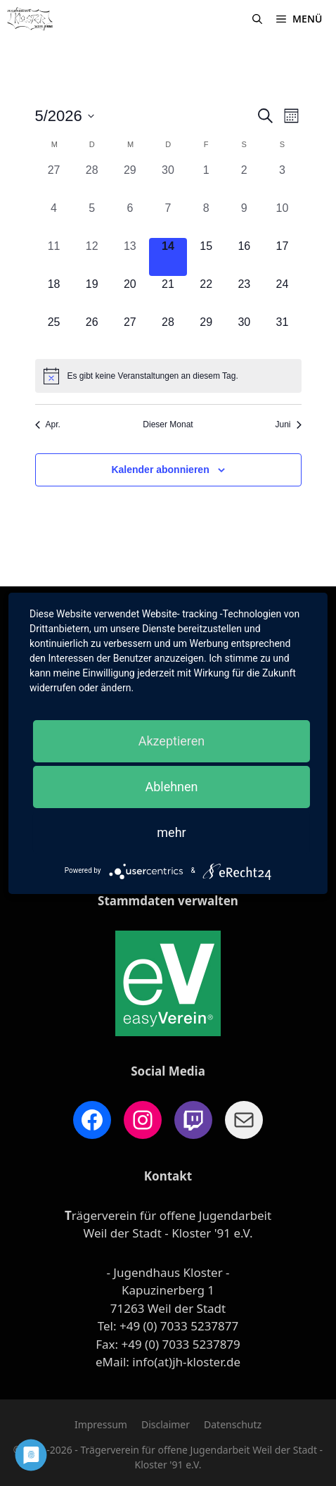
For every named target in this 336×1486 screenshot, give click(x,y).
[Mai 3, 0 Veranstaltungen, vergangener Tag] (282, 181)
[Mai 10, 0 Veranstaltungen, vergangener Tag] (282, 219)
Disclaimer (165, 1424)
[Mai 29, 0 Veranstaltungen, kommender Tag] (206, 333)
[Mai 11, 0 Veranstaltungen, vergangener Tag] (54, 257)
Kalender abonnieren (160, 469)
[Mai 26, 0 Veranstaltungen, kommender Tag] (92, 333)
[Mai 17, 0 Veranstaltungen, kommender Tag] (282, 257)
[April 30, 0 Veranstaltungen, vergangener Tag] (168, 181)
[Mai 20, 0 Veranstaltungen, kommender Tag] (130, 295)
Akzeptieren (171, 740)
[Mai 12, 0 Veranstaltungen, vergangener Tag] (92, 257)
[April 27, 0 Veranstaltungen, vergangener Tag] (54, 181)
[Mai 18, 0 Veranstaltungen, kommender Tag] (54, 295)
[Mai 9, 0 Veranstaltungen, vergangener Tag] (244, 219)
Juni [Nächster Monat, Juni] (288, 424)
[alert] (168, 376)
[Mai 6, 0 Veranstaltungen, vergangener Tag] (130, 219)
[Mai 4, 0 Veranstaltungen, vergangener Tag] (54, 219)
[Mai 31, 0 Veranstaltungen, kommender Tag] (282, 333)
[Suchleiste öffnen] (257, 19)
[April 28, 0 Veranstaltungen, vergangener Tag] (92, 181)
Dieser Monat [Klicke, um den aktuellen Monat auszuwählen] (168, 424)
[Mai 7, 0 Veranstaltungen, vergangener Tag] (168, 219)
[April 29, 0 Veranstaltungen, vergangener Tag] (130, 181)
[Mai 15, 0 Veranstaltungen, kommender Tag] (206, 257)
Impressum (101, 1424)
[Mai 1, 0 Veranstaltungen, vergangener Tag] (206, 181)
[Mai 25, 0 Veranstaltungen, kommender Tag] (54, 333)
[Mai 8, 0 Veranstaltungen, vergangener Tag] (206, 219)
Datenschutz (232, 1424)
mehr (171, 832)
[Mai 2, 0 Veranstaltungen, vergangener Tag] (244, 181)
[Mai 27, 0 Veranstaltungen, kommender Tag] (130, 333)
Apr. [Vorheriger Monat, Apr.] (47, 424)
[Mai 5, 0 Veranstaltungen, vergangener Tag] (92, 219)
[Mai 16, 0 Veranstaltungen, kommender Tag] (244, 257)
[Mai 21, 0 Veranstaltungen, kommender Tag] (168, 295)
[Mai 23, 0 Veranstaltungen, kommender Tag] (244, 295)
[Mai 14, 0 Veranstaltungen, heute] (168, 257)
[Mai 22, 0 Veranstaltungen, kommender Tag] (206, 295)
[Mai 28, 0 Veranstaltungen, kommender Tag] (168, 333)
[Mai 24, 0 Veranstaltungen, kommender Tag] (282, 295)
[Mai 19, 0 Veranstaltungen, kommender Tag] (92, 295)
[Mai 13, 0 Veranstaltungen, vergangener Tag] (130, 257)
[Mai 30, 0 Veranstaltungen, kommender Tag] (244, 333)
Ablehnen (171, 786)
